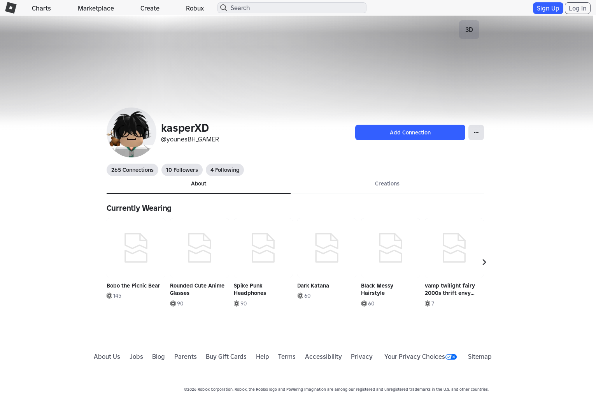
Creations (387, 183)
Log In (578, 8)
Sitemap (480, 356)
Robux (195, 8)
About (198, 183)
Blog (158, 356)
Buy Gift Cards (226, 356)
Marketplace (96, 8)
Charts (41, 8)
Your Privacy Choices (420, 356)
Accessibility (323, 356)
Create (150, 8)
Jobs (136, 356)
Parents (185, 356)
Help (262, 356)
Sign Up (548, 8)
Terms (287, 356)
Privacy (362, 356)
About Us (107, 356)
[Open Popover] (476, 132)
